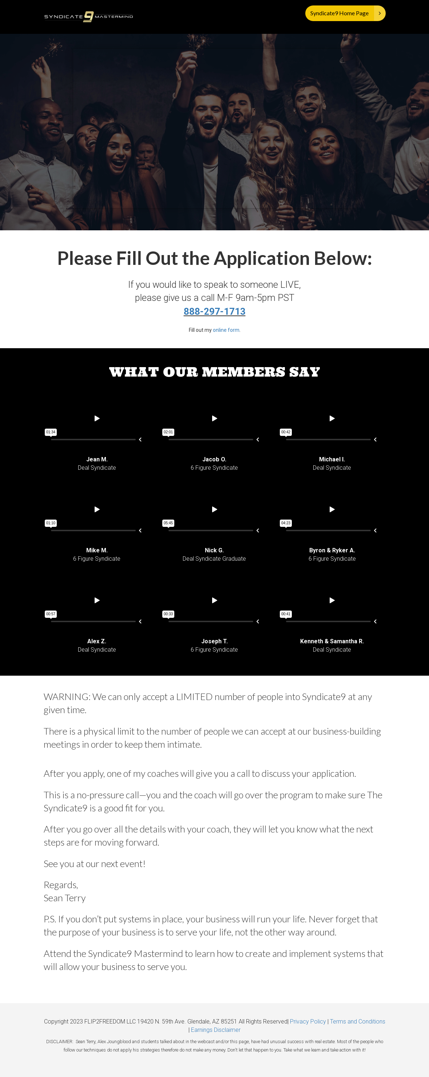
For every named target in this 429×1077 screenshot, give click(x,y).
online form (226, 330)
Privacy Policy (308, 1021)
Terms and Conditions (357, 1021)
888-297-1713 (215, 311)
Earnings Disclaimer (216, 1029)
